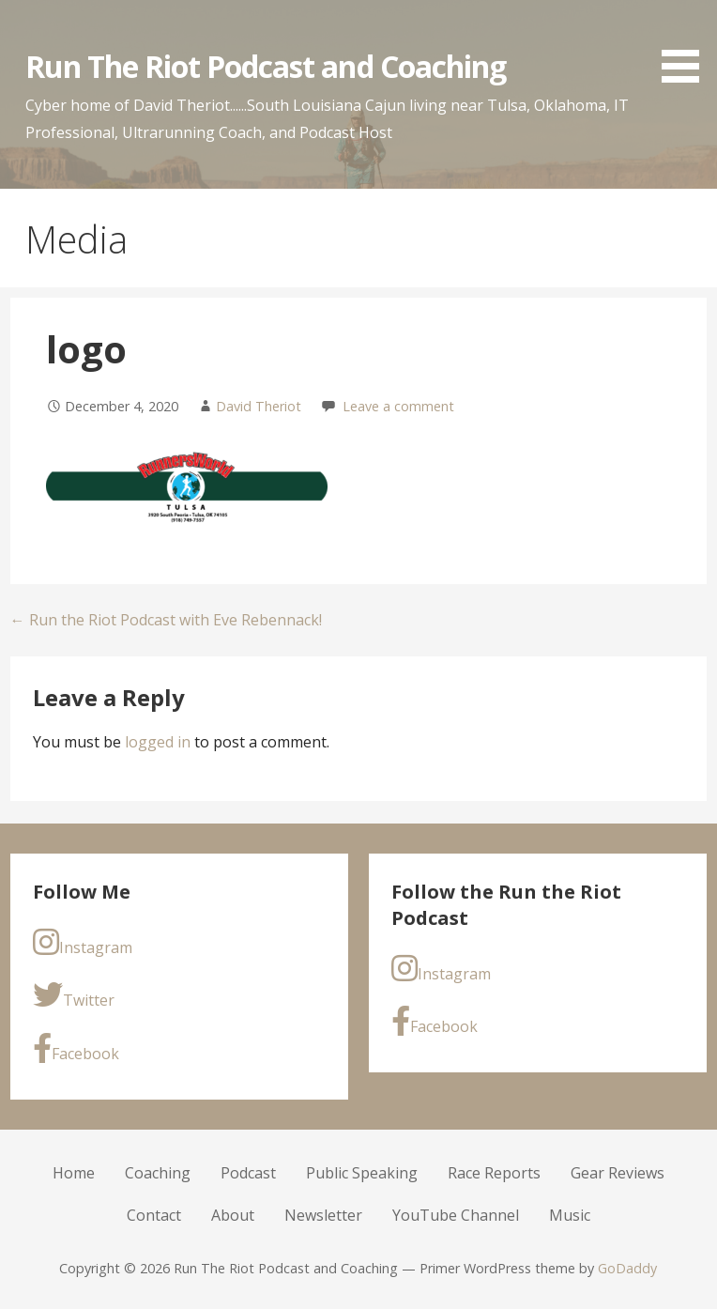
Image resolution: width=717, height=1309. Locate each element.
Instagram (82, 942)
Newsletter (323, 1215)
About (232, 1215)
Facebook (76, 1048)
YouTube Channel (455, 1215)
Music (569, 1215)
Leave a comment (398, 406)
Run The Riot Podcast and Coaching (265, 66)
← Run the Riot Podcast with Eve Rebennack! (166, 619)
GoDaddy (627, 1268)
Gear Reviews (617, 1173)
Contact (154, 1215)
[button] (687, 44)
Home (74, 1173)
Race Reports (494, 1173)
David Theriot (258, 406)
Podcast (248, 1173)
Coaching (158, 1173)
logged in (158, 742)
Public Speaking (362, 1173)
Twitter (73, 994)
